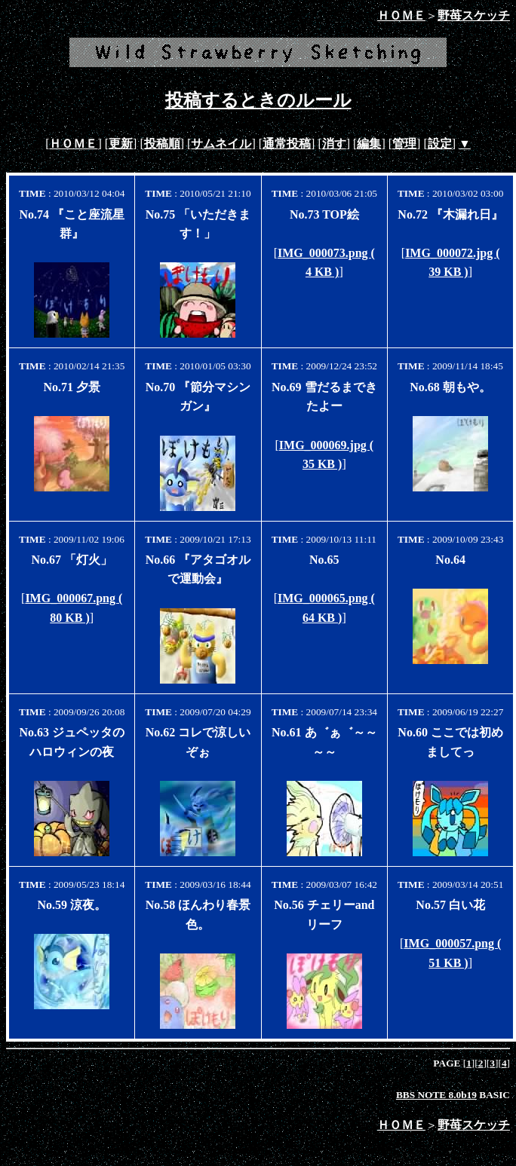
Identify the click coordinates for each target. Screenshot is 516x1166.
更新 (121, 143)
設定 (440, 143)
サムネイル (221, 143)
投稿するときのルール (258, 100)
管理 (404, 143)
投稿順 (162, 143)
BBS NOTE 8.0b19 (436, 1094)
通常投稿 (287, 143)
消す (334, 143)
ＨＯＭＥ (401, 15)
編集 (369, 143)
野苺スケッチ (474, 15)
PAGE (447, 1063)
